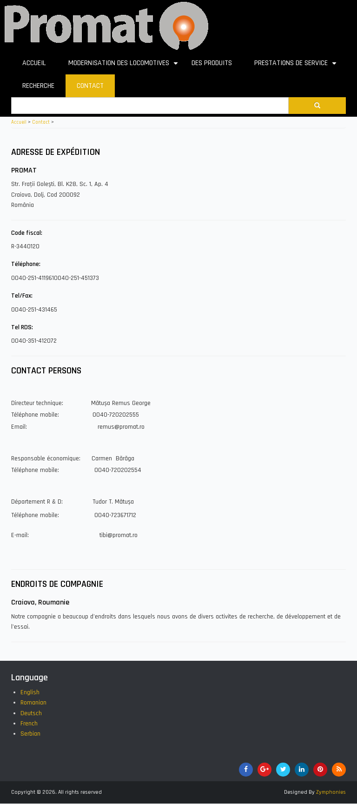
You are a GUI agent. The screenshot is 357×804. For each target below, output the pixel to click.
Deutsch (31, 713)
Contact (41, 122)
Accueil (18, 122)
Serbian (30, 734)
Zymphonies (331, 792)
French (29, 723)
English (30, 692)
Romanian (33, 702)
